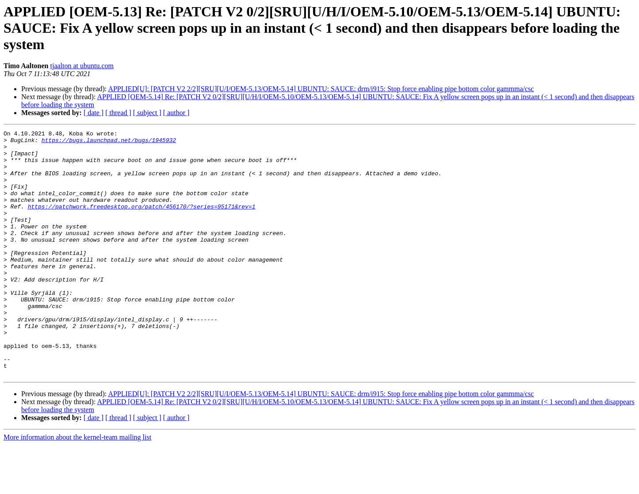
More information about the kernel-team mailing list (77, 486)
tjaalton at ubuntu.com (82, 65)
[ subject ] (147, 112)
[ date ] (93, 112)
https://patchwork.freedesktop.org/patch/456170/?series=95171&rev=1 (142, 222)
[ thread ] (118, 112)
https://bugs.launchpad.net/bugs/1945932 (109, 143)
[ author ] (176, 112)
